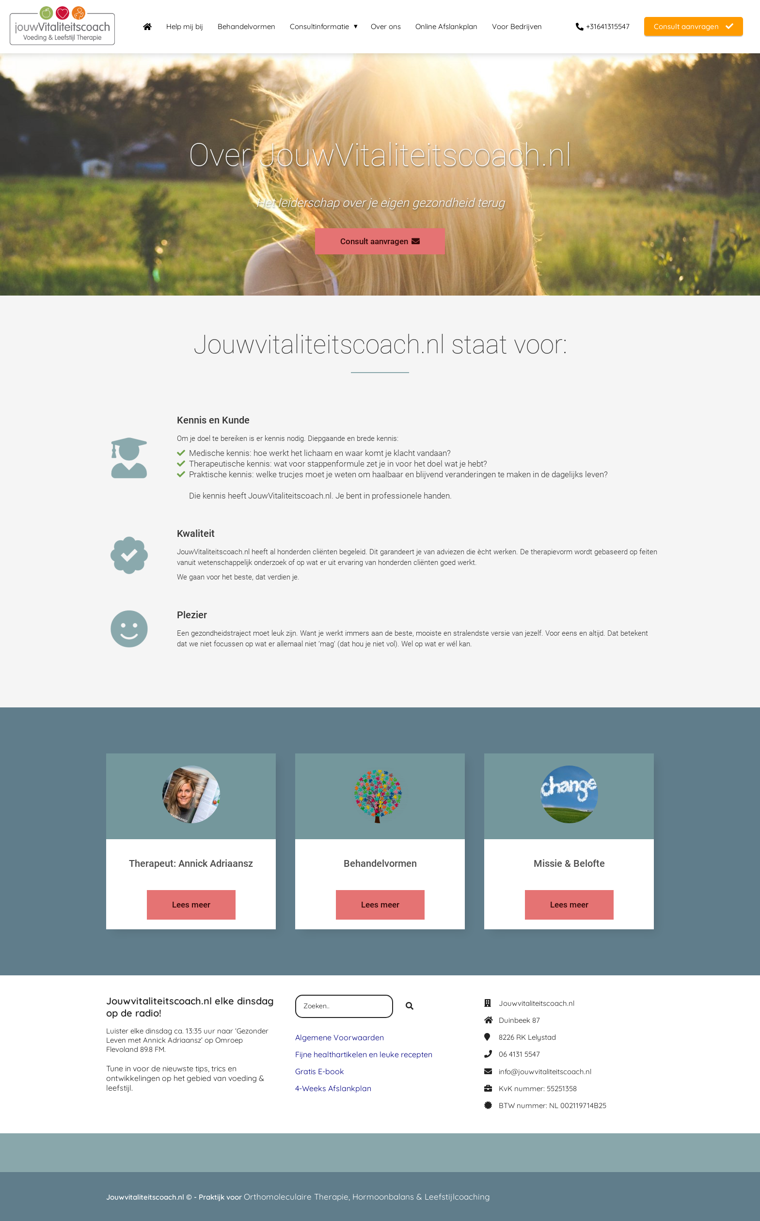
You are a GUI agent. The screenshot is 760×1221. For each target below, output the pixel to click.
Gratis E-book (319, 1071)
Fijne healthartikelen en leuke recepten (363, 1054)
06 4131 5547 (519, 1054)
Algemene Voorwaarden (339, 1037)
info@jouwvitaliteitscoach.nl (545, 1071)
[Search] (409, 1006)
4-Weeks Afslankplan (333, 1088)
